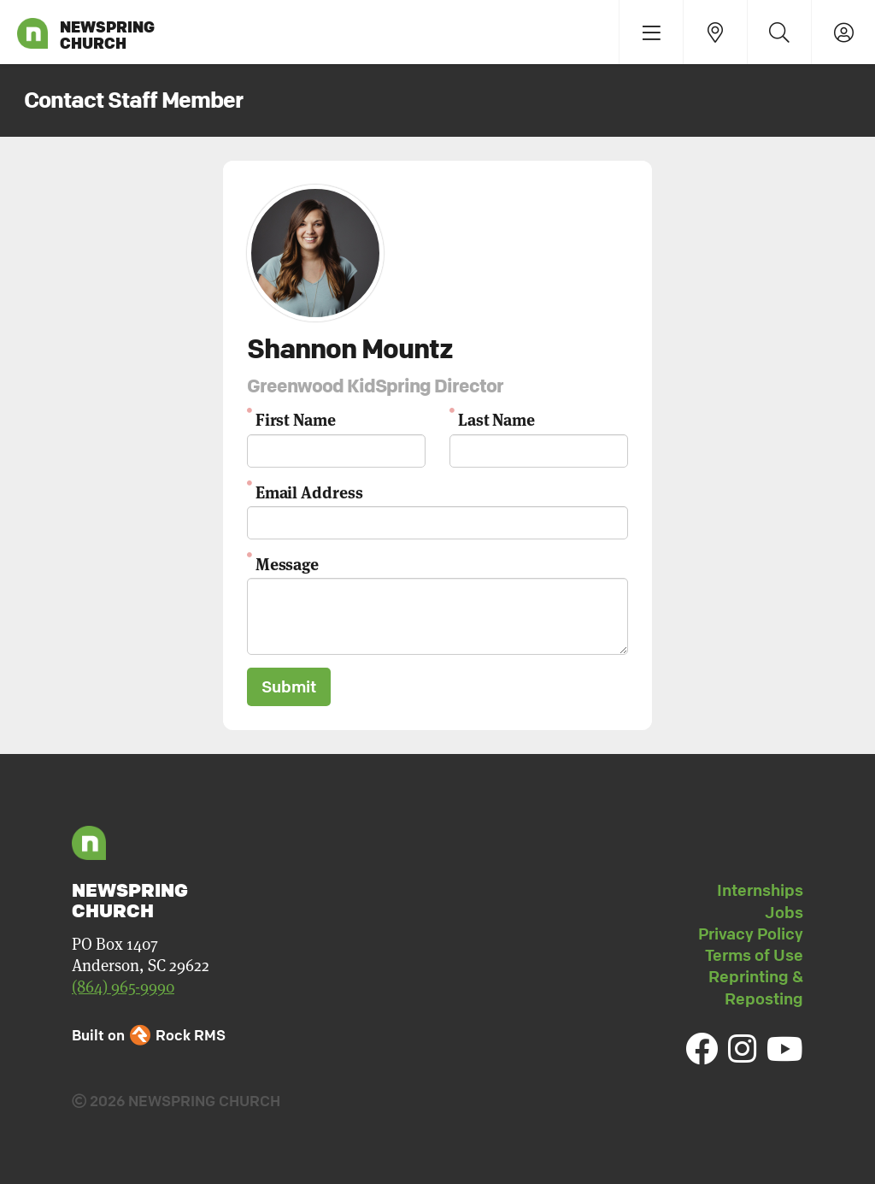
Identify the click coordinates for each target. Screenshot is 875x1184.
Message (287, 563)
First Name (295, 418)
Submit (288, 686)
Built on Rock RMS (149, 1035)
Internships (760, 890)
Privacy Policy (750, 933)
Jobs (784, 912)
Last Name (496, 418)
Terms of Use (754, 954)
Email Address (309, 491)
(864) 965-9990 (123, 987)
